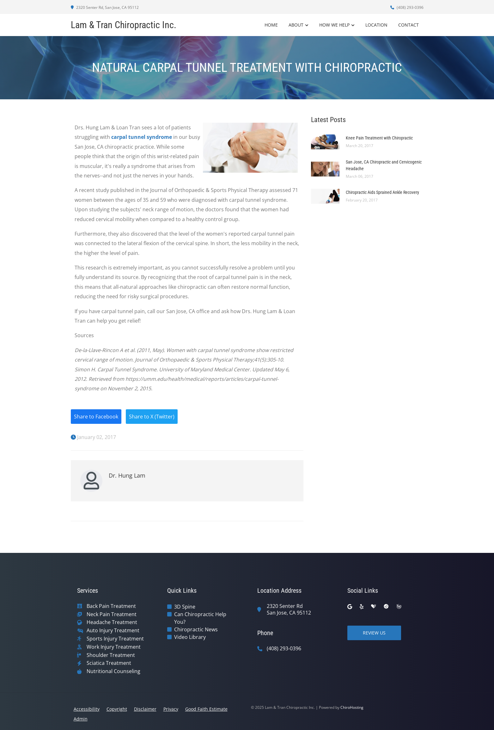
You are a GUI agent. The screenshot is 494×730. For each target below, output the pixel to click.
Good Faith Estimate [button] (206, 709)
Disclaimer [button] (145, 709)
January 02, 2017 (93, 437)
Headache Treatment (112, 622)
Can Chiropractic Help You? (200, 618)
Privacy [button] (170, 709)
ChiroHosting (351, 707)
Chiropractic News (196, 629)
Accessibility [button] (87, 709)
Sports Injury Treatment (115, 638)
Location (376, 25)
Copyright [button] (117, 709)
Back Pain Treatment (111, 606)
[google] (349, 606)
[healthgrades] (373, 606)
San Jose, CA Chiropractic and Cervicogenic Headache (384, 165)
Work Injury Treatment (114, 647)
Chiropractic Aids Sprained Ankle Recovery (382, 192)
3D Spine (184, 606)
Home (271, 25)
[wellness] (398, 606)
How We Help (334, 25)
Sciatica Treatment (109, 663)
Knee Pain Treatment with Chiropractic (379, 137)
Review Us (374, 633)
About (296, 25)
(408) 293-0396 (407, 7)
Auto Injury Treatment (113, 630)
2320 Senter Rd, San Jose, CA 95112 (105, 7)
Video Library (190, 637)
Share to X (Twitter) (151, 416)
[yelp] (361, 606)
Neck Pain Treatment (112, 614)
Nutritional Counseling (113, 671)
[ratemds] (386, 606)
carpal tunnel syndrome (141, 136)
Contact (408, 25)
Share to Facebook (96, 416)
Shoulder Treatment (111, 655)
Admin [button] (81, 719)
